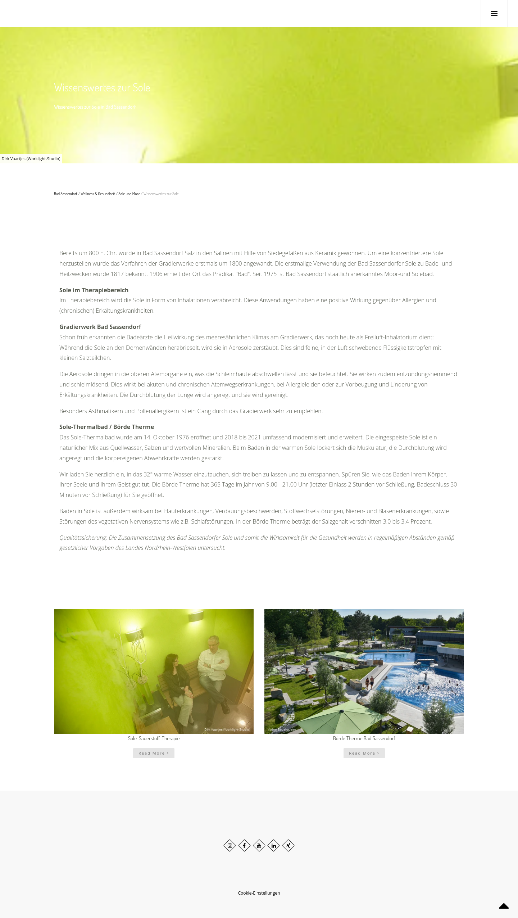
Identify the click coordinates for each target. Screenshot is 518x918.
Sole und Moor (129, 193)
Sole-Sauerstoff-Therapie (154, 738)
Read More (153, 753)
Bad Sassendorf (65, 193)
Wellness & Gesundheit (98, 193)
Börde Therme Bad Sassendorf (364, 738)
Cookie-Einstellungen (259, 893)
